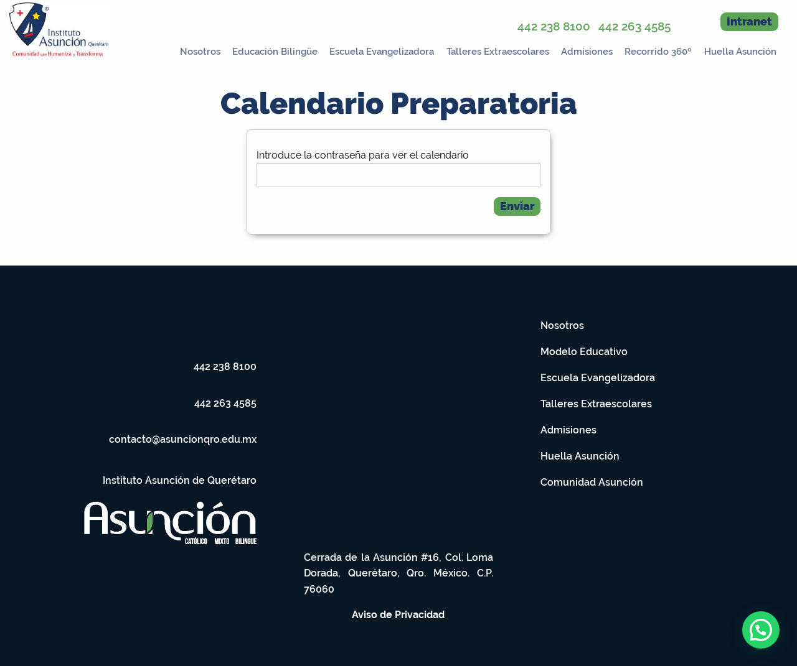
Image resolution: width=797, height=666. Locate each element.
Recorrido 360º (658, 51)
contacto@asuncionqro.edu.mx (183, 439)
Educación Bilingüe (275, 51)
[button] (761, 630)
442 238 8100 (553, 26)
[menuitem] (196, 49)
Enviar (517, 206)
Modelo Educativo (584, 352)
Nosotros (200, 51)
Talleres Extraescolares (497, 51)
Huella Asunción (740, 51)
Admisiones (587, 51)
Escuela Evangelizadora (381, 51)
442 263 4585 (634, 26)
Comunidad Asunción (591, 482)
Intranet (749, 21)
